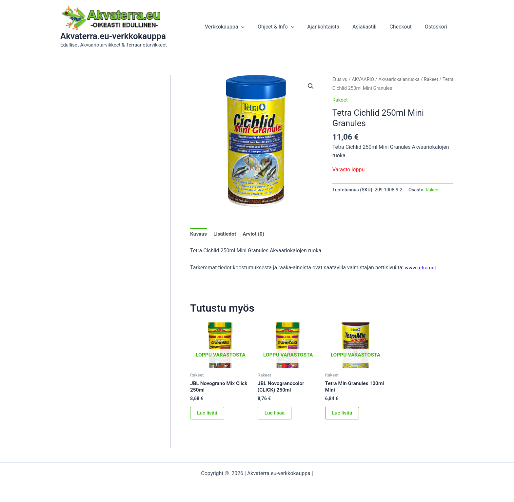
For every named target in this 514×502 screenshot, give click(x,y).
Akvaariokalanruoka (401, 79)
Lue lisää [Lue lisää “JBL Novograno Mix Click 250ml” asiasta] (207, 414)
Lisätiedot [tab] (225, 234)
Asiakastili (371, 27)
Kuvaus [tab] (199, 234)
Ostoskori (437, 27)
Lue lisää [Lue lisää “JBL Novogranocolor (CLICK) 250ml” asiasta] (275, 414)
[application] (255, 27)
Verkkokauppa (239, 27)
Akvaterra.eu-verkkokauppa (113, 36)
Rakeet (433, 79)
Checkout (404, 27)
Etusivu (340, 79)
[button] (311, 86)
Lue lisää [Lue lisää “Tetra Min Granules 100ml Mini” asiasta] (342, 414)
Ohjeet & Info (287, 27)
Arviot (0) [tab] (255, 234)
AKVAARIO (363, 79)
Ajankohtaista (332, 27)
